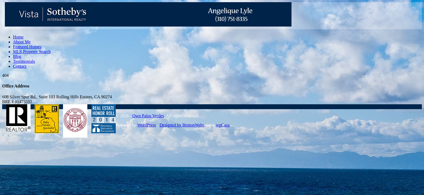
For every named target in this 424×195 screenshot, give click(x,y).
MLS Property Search (32, 51)
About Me (22, 42)
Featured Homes (27, 46)
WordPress (146, 125)
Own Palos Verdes (148, 115)
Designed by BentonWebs (182, 125)
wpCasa (223, 125)
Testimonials (24, 61)
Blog (17, 56)
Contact (20, 66)
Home (18, 37)
